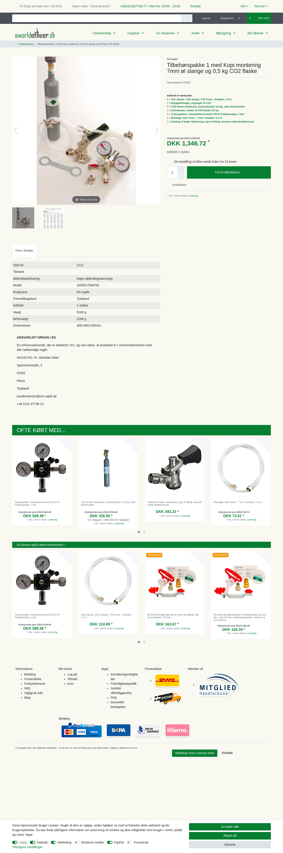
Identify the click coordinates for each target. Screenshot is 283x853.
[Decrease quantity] (181, 175)
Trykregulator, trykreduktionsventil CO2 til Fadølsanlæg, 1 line (207, 114)
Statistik (42, 842)
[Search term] (96, 18)
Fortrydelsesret (34, 683)
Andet (195, 33)
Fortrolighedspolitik (124, 683)
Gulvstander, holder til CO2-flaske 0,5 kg (195, 110)
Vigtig (23, 842)
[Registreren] (224, 18)
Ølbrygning (224, 33)
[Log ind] (204, 18)
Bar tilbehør (256, 33)
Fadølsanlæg (102, 33)
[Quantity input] (172, 172)
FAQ (27, 688)
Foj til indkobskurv (241, 172)
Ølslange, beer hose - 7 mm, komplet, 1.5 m (196, 118)
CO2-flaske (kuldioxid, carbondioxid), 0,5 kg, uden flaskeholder (208, 106)
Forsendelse (32, 679)
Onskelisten (177, 184)
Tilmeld (72, 679)
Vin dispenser (166, 33)
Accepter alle (230, 826)
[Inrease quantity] (181, 169)
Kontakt (193, 6)
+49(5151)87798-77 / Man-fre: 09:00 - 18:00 (148, 6)
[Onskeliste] (241, 18)
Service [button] (259, 6)
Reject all (230, 835)
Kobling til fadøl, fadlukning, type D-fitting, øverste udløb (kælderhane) (212, 121)
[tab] (24, 250)
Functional (141, 842)
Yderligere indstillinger (27, 847)
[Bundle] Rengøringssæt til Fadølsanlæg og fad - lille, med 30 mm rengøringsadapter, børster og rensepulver (240, 617)
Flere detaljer (24, 250)
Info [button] (243, 6)
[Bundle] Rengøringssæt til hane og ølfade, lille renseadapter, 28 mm (173, 616)
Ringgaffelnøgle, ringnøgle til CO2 (191, 103)
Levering (192, 195)
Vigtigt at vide (33, 693)
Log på (72, 674)
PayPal (119, 842)
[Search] (186, 18)
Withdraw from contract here (194, 753)
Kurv (70, 683)
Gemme (229, 844)
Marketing (64, 842)
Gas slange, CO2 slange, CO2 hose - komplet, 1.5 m (201, 99)
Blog (27, 697)
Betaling (30, 674)
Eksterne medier (92, 842)
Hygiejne (134, 33)
